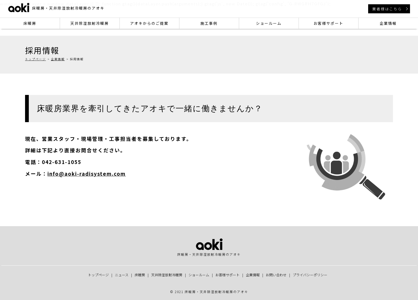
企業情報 (388, 23)
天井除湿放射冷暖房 (89, 23)
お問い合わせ (276, 274)
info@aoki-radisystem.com (86, 173)
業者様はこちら (387, 8)
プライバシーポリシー (310, 274)
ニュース (121, 274)
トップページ (35, 59)
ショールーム (269, 23)
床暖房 (29, 23)
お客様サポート (328, 23)
